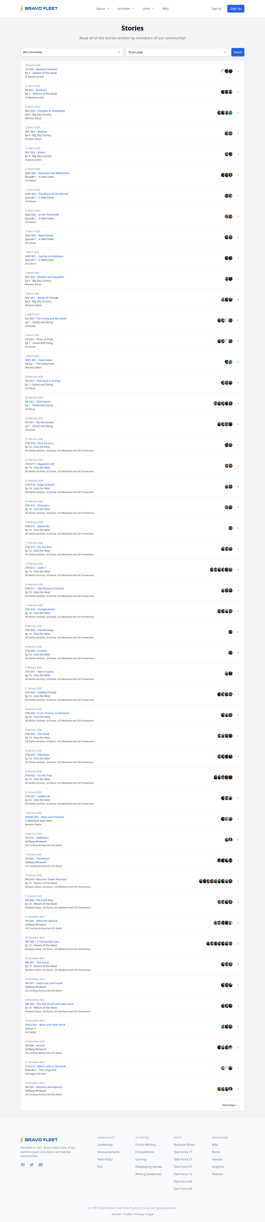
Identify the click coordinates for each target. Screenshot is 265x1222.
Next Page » (229, 1105)
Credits (127, 1214)
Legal (149, 1214)
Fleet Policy (105, 1159)
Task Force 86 (183, 1181)
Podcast (217, 1174)
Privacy (139, 1214)
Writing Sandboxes (148, 1174)
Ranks (216, 1152)
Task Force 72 (183, 1174)
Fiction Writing (145, 1145)
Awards (217, 1159)
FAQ (100, 1167)
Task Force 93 (183, 1189)
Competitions (144, 1152)
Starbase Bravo (184, 1145)
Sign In (216, 9)
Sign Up (235, 9)
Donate (116, 1214)
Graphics (218, 1167)
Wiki (165, 9)
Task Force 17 (183, 1152)
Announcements (108, 1152)
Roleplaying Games (148, 1167)
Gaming (140, 1159)
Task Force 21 (183, 1159)
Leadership (104, 1145)
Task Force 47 (183, 1167)
